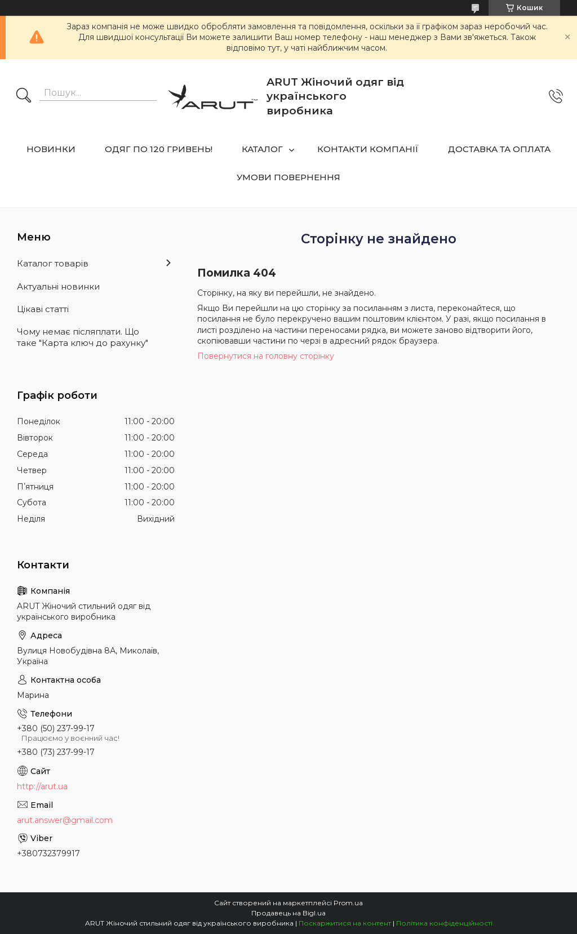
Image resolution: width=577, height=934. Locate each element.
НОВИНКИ (51, 149)
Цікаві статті (43, 309)
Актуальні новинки (58, 286)
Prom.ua (348, 903)
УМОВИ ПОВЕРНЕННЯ (288, 177)
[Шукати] (23, 96)
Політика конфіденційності (444, 923)
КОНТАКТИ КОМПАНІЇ (368, 149)
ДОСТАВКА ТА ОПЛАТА (499, 149)
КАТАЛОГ (262, 149)
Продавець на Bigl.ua (288, 913)
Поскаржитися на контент (345, 923)
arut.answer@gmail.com (65, 820)
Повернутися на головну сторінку (265, 356)
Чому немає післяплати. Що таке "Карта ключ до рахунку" (82, 337)
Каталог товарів (52, 263)
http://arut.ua (42, 786)
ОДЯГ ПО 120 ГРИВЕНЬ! (158, 149)
